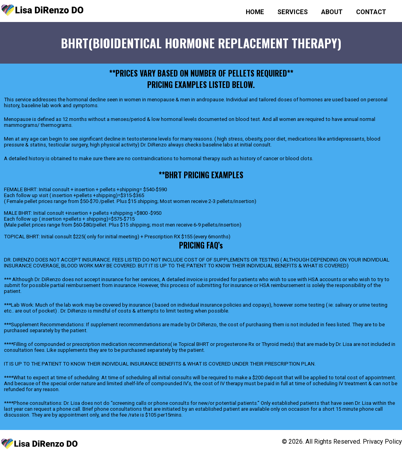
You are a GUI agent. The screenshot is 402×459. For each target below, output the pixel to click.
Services (293, 12)
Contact (371, 12)
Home (255, 12)
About (332, 12)
